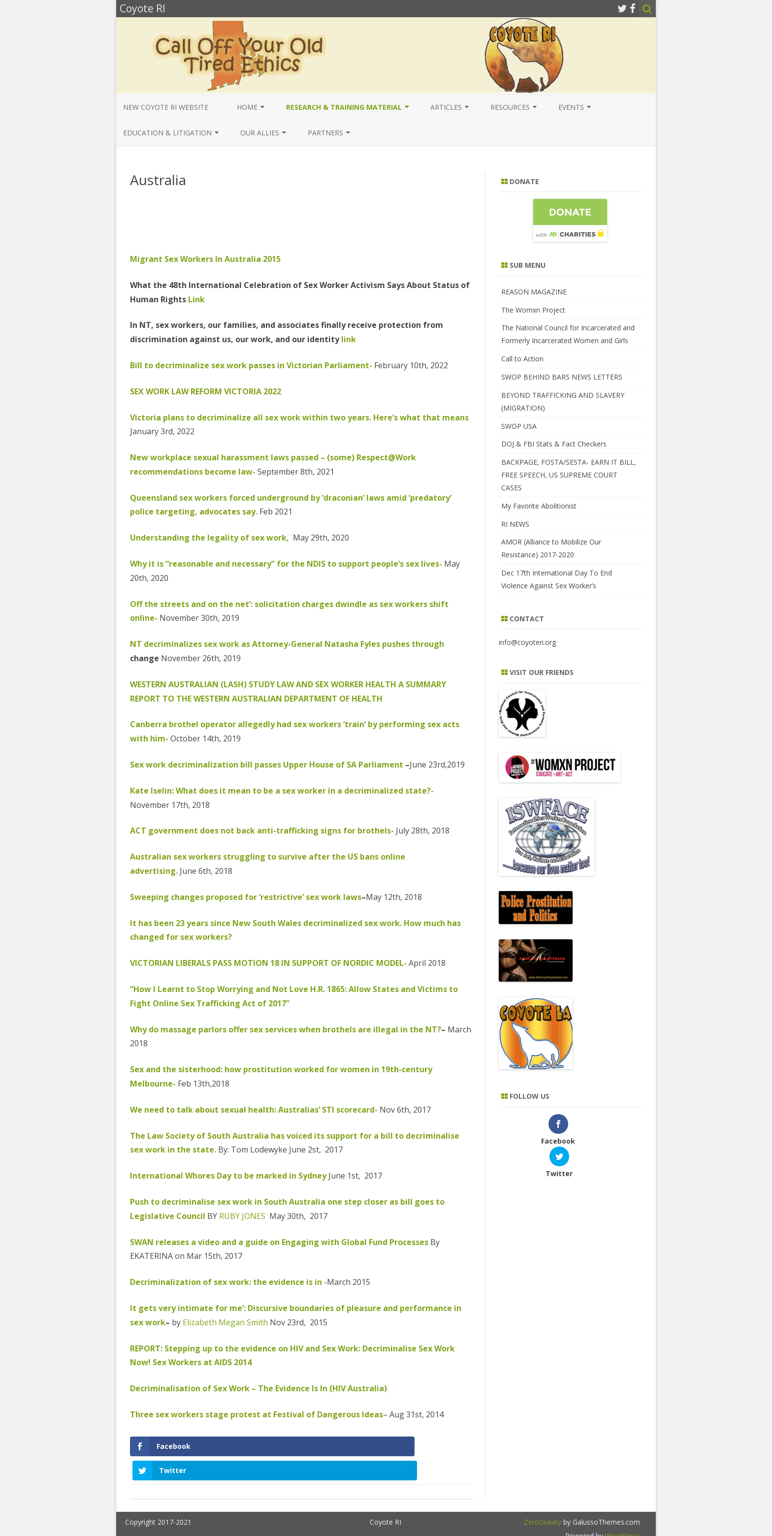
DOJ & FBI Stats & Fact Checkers (554, 443)
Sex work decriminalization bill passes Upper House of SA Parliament (266, 764)
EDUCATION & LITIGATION (167, 132)
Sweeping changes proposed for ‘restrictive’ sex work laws (245, 897)
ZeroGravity (542, 1498)
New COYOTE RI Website (165, 107)
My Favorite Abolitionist (539, 506)
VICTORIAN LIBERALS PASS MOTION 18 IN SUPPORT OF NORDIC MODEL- (268, 963)
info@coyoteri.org (527, 642)
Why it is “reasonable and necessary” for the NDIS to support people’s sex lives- (286, 563)
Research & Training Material (344, 107)
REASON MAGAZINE (534, 291)
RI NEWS (515, 524)
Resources (510, 107)
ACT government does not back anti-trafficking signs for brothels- (262, 830)
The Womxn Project (533, 310)
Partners (325, 132)
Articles (446, 107)
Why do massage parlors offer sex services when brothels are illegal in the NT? (285, 1029)
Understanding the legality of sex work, (209, 537)
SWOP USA (519, 426)
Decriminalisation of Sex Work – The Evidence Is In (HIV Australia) (258, 1388)
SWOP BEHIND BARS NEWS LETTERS (561, 377)
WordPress (621, 1511)
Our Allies (259, 132)
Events (571, 107)
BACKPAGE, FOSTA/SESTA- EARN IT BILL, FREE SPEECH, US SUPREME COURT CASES (568, 474)
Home (247, 107)
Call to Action (522, 358)
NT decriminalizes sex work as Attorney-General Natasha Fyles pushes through (287, 644)
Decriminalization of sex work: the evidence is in (226, 1282)
